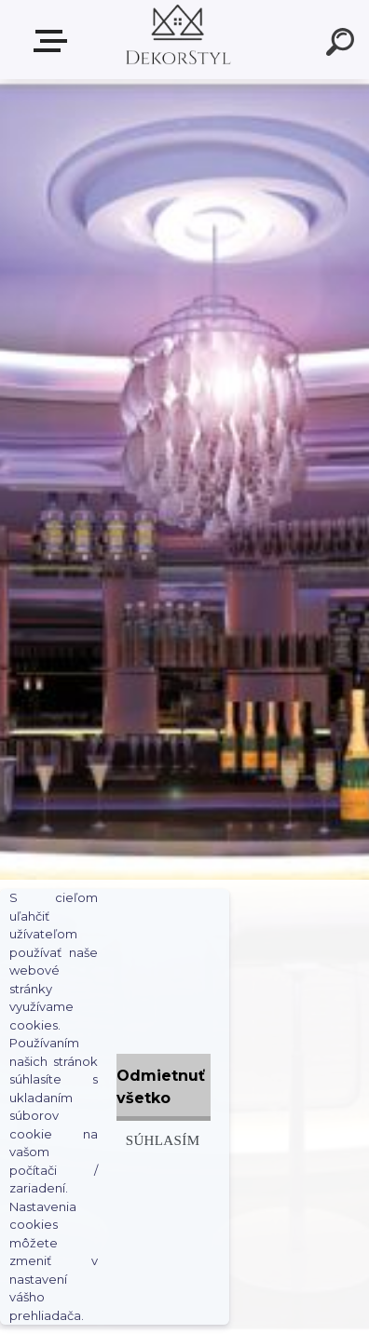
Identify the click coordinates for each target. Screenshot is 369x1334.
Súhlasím (163, 1140)
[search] (343, 44)
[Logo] (177, 39)
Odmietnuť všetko (160, 1087)
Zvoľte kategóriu (54, 41)
